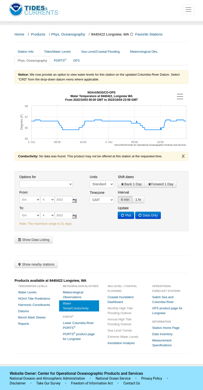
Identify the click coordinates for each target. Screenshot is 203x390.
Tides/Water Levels (59, 51)
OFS (76, 60)
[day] (47, 199)
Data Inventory (162, 334)
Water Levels (27, 292)
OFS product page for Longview (167, 310)
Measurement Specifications (162, 343)
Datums (23, 311)
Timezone (97, 193)
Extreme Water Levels (123, 337)
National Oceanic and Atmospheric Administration (47, 378)
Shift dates (126, 177)
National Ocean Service (113, 378)
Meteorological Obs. (144, 51)
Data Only (148, 215)
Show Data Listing (33, 240)
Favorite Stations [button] (151, 34)
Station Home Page (166, 328)
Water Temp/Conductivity (75, 306)
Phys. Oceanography (68, 34)
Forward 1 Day (160, 184)
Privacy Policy (151, 378)
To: (21, 208)
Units (93, 177)
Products (38, 34)
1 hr (138, 200)
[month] (29, 199)
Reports (23, 323)
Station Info (27, 51)
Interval (123, 192)
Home (19, 34)
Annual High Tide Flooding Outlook (120, 322)
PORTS (60, 60)
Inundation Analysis (121, 343)
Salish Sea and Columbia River (163, 299)
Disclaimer (18, 383)
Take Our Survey (48, 383)
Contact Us (131, 383)
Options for (27, 177)
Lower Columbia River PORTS (78, 325)
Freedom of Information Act (92, 383)
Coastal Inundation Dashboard (121, 299)
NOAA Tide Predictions (34, 298)
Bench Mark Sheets (32, 317)
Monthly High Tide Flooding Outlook (120, 310)
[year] (64, 199)
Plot (126, 215)
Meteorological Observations (73, 294)
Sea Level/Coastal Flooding (102, 51)
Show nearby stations (36, 264)
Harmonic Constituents (34, 305)
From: (23, 192)
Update (123, 208)
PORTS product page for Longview (78, 336)
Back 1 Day (131, 184)
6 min (125, 200)
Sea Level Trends (120, 330)
